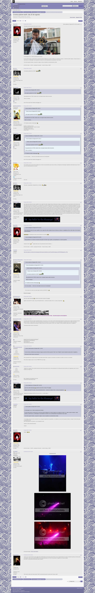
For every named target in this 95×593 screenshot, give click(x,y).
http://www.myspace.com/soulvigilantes (60, 315)
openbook (17, 366)
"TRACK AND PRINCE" (34, 551)
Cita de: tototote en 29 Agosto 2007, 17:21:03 (33, 262)
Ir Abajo (14, 20)
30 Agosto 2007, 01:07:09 (28, 225)
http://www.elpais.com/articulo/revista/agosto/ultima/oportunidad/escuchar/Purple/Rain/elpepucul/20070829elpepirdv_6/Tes (46, 252)
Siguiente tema (79, 17)
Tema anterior (72, 17)
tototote (16, 87)
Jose (16, 68)
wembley (17, 554)
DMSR (16, 451)
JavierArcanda (18, 318)
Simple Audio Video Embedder (16, 589)
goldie (16, 24)
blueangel (17, 202)
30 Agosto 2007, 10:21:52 (28, 296)
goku (16, 162)
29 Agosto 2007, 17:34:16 (28, 162)
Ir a (67, 581)
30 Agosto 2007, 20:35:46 (28, 366)
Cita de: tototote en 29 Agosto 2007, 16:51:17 (33, 108)
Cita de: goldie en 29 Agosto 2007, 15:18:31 (33, 406)
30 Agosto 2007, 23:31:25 (28, 382)
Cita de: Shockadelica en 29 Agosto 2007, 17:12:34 (34, 135)
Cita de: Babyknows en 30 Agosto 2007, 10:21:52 (34, 385)
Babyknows (17, 296)
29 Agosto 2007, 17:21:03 (28, 133)
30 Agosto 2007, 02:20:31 (28, 259)
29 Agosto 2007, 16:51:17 (28, 87)
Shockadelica (18, 105)
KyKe (43, 12)
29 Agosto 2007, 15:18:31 (28, 24)
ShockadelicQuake (17, 347)
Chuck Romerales (19, 259)
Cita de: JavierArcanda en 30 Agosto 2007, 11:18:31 (34, 348)
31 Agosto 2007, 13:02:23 (28, 404)
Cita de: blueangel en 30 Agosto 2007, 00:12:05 (33, 227)
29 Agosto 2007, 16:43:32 (28, 68)
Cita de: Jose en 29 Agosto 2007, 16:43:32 (33, 111)
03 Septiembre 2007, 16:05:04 (28, 451)
